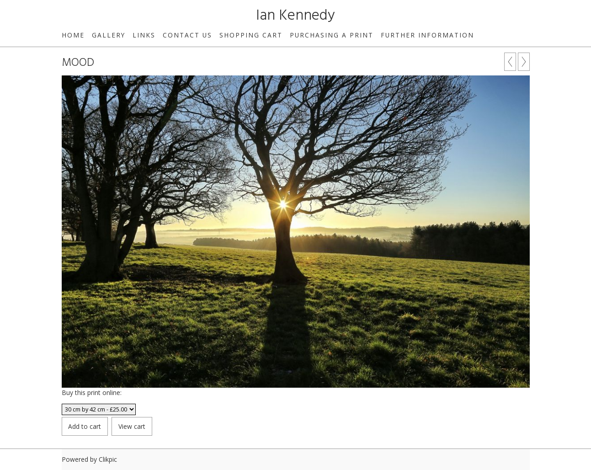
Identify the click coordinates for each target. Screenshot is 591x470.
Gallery (108, 35)
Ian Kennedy (295, 16)
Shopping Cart (250, 35)
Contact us (187, 35)
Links (144, 35)
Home (73, 35)
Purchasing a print (331, 35)
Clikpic (108, 459)
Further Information (427, 35)
